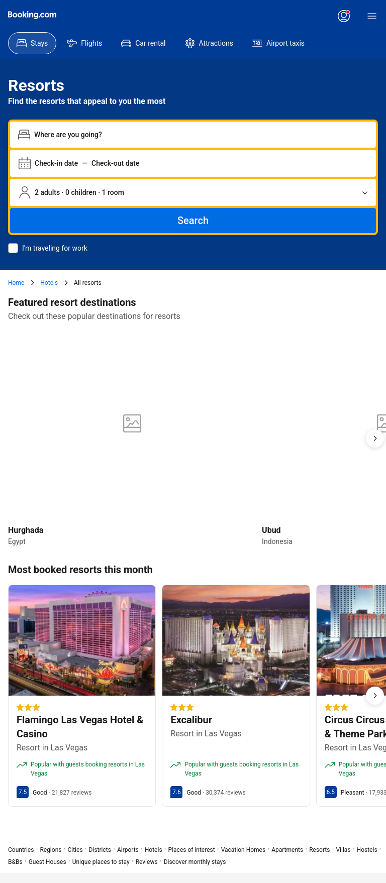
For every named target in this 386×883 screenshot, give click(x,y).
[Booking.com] (32, 15)
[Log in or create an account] (344, 16)
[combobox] (201, 135)
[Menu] (372, 16)
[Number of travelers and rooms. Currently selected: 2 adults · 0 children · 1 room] (193, 192)
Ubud (271, 530)
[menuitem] (32, 43)
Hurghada (25, 530)
